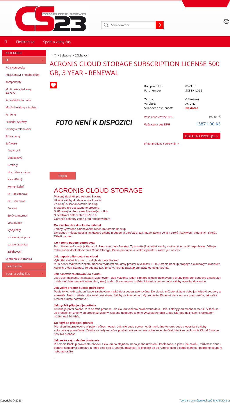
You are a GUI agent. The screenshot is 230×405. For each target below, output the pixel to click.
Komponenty (13, 82)
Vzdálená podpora (19, 237)
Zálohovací (14, 252)
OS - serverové (16, 201)
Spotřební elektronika (18, 259)
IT (7, 60)
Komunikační (16, 186)
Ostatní (12, 208)
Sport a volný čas (18, 273)
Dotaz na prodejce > (201, 136)
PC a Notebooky (15, 67)
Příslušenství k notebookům (22, 75)
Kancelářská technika (18, 100)
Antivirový (14, 150)
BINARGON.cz (221, 400)
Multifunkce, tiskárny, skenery (18, 91)
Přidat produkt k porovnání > (161, 144)
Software (11, 143)
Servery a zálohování (18, 129)
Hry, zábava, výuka (19, 172)
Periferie (10, 114)
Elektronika (14, 266)
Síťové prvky (12, 136)
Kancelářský (15, 179)
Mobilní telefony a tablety (21, 107)
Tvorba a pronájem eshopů (195, 400)
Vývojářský (14, 230)
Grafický (13, 165)
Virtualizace (15, 223)
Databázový (15, 158)
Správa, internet (17, 215)
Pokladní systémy (16, 122)
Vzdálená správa (18, 244)
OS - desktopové (18, 194)
